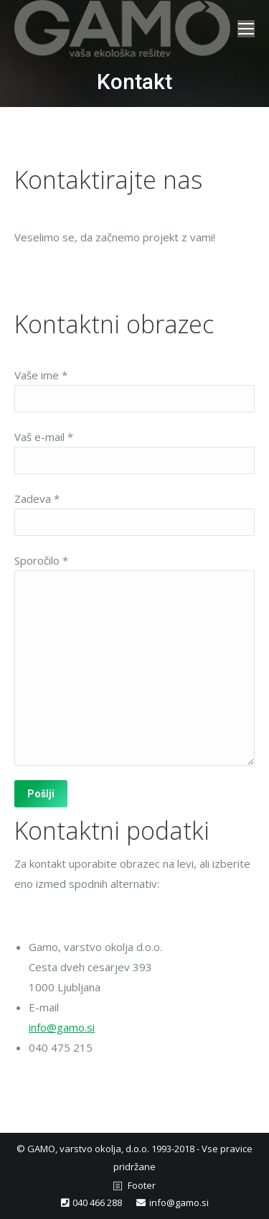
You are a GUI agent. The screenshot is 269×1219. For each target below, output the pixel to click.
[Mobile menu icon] (246, 28)
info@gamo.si (62, 1027)
